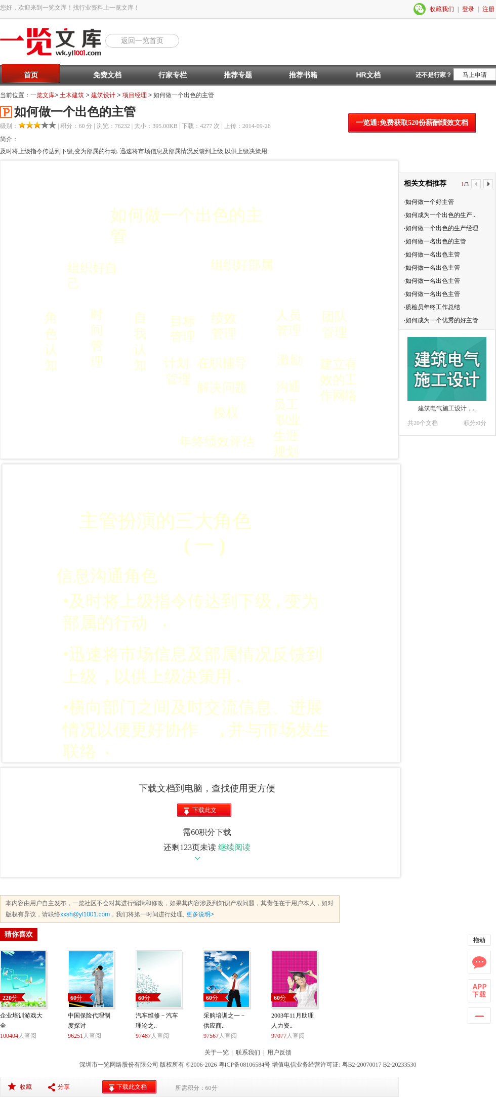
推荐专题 (238, 75)
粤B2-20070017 (361, 1064)
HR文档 (368, 75)
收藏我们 (442, 9)
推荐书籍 (303, 75)
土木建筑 (72, 95)
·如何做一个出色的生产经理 (441, 228)
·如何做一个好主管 (429, 201)
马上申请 (475, 74)
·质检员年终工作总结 (432, 307)
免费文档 (107, 75)
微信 (420, 9)
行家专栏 (172, 75)
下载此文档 (204, 812)
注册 (488, 9)
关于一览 (216, 1052)
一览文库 (42, 95)
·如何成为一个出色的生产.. (439, 215)
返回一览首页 (142, 40)
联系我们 (248, 1052)
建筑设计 (103, 95)
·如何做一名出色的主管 (435, 241)
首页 (31, 75)
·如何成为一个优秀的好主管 (441, 320)
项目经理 (134, 95)
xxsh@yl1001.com (85, 914)
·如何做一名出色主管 (432, 254)
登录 (468, 9)
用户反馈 (279, 1052)
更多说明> (199, 914)
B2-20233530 (400, 1064)
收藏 (26, 1086)
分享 (64, 1086)
